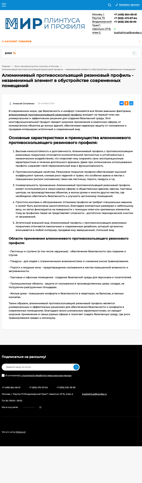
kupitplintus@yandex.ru (94, 394)
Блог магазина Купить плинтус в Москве (37, 66)
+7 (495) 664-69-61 (125, 14)
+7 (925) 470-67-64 (125, 18)
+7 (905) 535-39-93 (125, 21)
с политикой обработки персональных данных (46, 375)
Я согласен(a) (36, 375)
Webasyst (21, 432)
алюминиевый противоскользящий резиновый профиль (45, 114)
